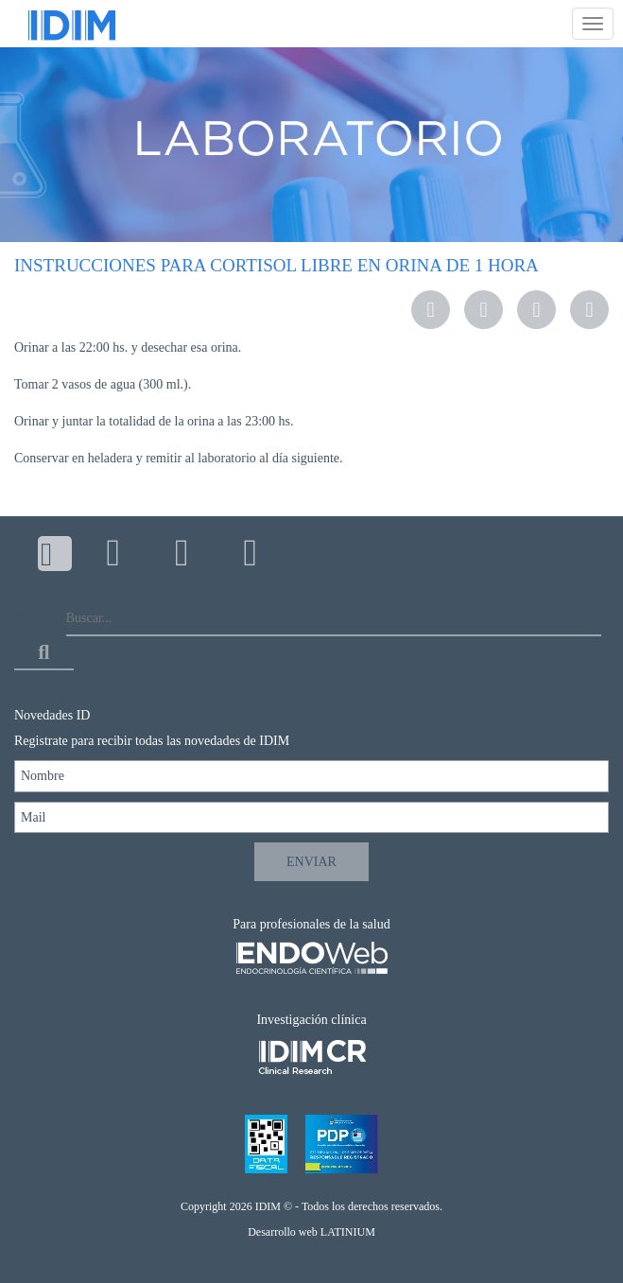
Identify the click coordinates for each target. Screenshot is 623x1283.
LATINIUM (347, 1232)
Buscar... (38, 618)
